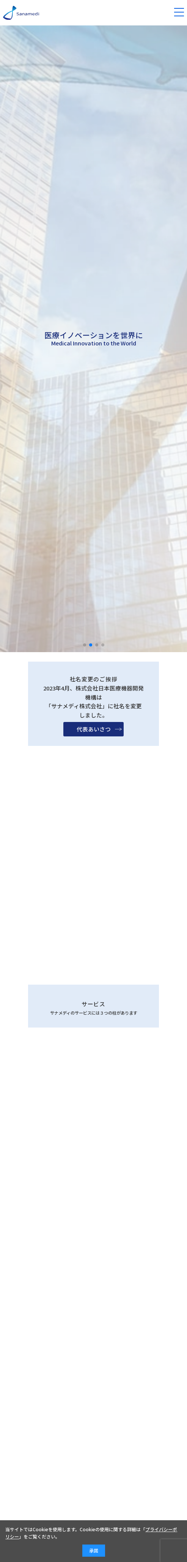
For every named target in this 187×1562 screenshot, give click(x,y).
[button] (84, 644)
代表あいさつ (94, 748)
